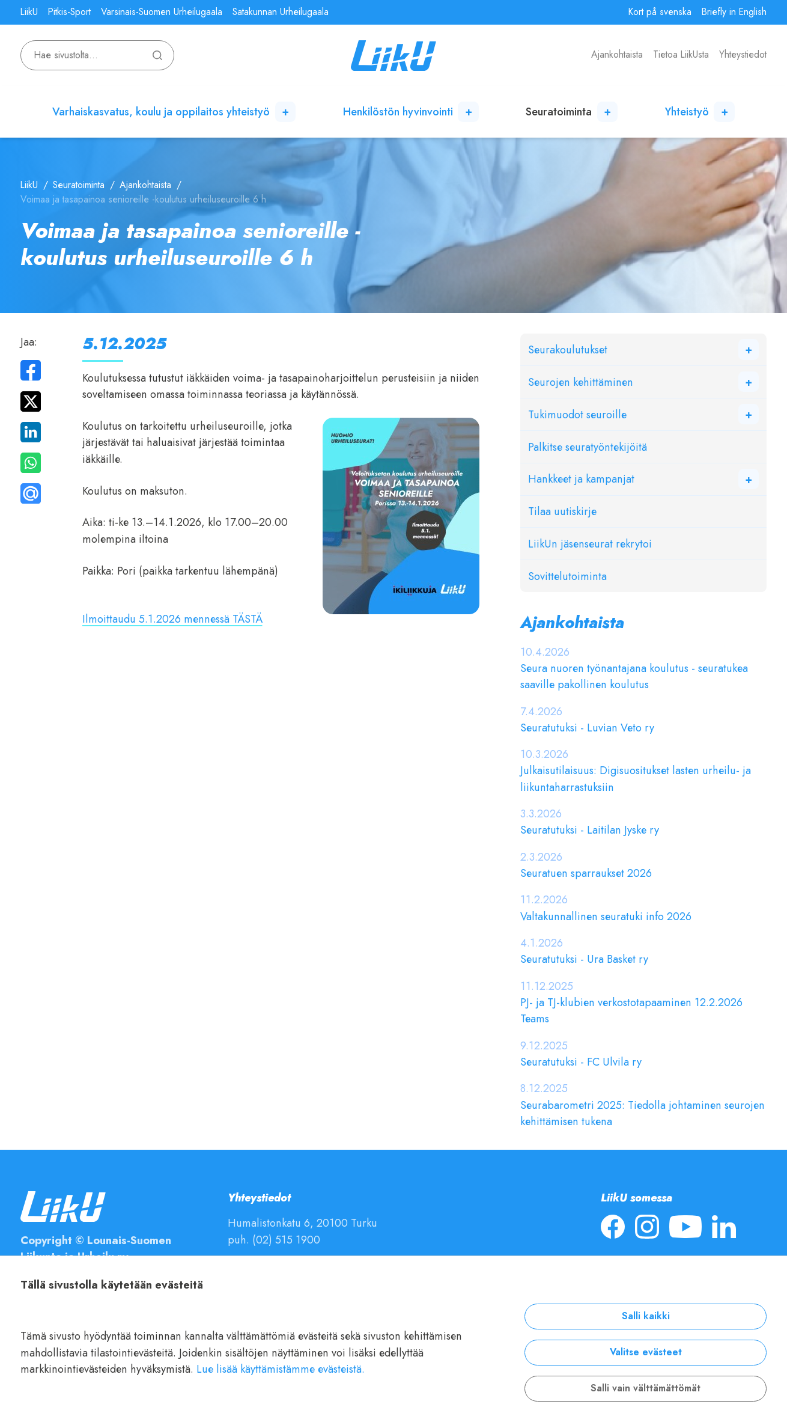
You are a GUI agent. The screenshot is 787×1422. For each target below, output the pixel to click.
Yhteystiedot (743, 54)
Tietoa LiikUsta (681, 54)
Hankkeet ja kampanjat (581, 478)
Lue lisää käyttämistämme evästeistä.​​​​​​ (280, 1368)
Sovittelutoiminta (567, 576)
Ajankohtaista (617, 54)
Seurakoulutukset (567, 349)
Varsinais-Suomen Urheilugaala (161, 12)
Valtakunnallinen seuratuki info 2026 (605, 916)
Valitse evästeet (646, 1352)
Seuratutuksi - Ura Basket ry (584, 958)
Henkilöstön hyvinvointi (398, 111)
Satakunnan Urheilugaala (280, 12)
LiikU (29, 12)
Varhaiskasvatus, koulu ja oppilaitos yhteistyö (161, 111)
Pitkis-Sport (69, 12)
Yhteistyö (687, 111)
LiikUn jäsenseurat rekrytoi (590, 543)
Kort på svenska (659, 12)
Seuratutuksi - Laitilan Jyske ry (589, 829)
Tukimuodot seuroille (577, 414)
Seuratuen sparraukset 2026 (586, 872)
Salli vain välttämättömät (645, 1388)
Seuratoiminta (559, 111)
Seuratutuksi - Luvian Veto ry (587, 727)
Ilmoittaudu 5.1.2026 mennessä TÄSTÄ (172, 618)
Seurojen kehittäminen (580, 381)
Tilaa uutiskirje (562, 511)
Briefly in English (734, 12)
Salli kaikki (646, 1316)
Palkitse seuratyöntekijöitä (587, 446)
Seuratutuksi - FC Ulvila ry (581, 1061)
